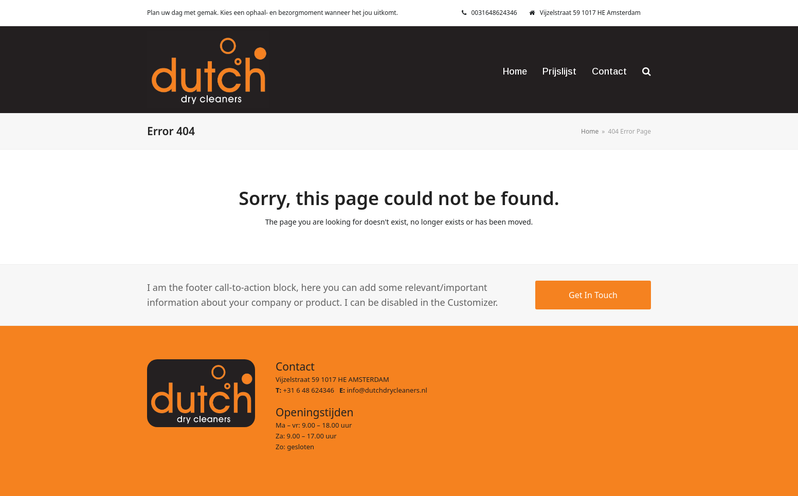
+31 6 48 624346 (311, 390)
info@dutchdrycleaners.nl (387, 390)
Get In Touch (593, 295)
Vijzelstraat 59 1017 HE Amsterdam (590, 12)
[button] (646, 69)
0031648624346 (494, 12)
